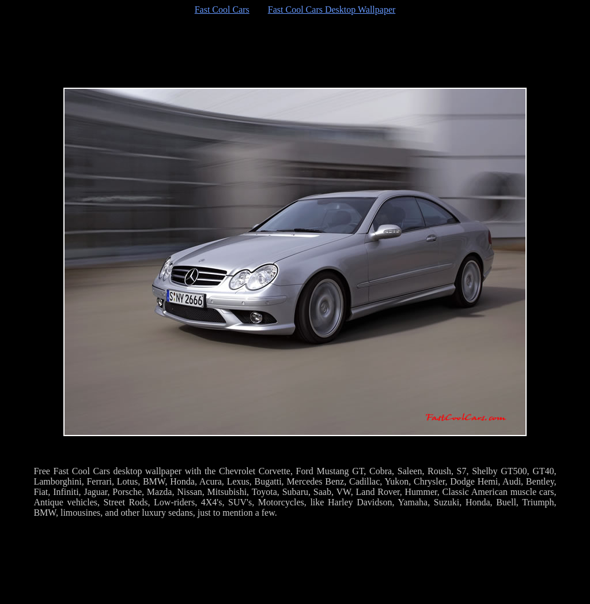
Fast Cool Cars (222, 9)
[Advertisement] (295, 51)
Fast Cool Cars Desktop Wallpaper (332, 9)
